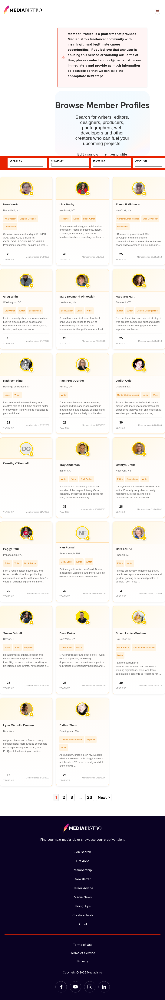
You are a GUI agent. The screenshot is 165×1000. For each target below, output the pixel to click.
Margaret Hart (125, 296)
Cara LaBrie (124, 548)
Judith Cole (124, 380)
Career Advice (82, 888)
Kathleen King (13, 380)
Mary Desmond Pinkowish (77, 296)
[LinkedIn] (104, 986)
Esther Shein (68, 725)
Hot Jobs (82, 861)
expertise (16, 161)
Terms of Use (83, 945)
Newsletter (83, 879)
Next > (104, 797)
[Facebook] (61, 986)
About (82, 924)
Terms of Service (82, 953)
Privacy (82, 961)
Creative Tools (82, 915)
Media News (83, 897)
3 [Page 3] (72, 797)
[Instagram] (89, 986)
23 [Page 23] (89, 797)
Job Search (82, 852)
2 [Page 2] (63, 797)
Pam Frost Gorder (71, 380)
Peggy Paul (11, 548)
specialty (57, 161)
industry (99, 161)
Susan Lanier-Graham (131, 633)
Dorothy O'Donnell (16, 463)
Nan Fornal (66, 547)
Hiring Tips (83, 906)
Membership (83, 870)
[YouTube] (75, 986)
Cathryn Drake (126, 464)
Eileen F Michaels (128, 204)
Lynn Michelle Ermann (18, 725)
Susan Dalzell (12, 633)
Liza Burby (66, 204)
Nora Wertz (10, 204)
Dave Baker (67, 633)
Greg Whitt (10, 296)
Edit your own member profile (102, 154)
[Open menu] (157, 11)
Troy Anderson (69, 464)
